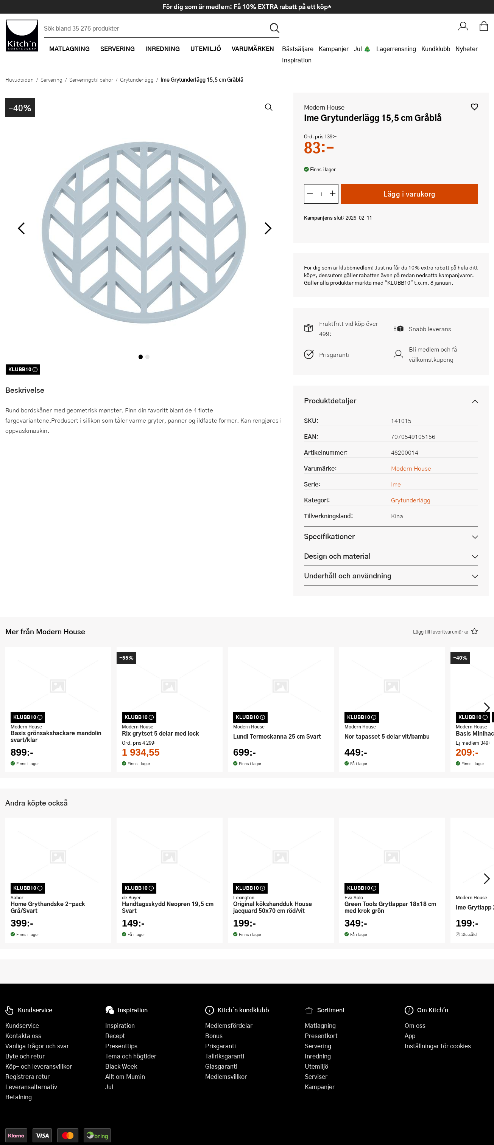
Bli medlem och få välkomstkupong (433, 354)
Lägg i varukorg (409, 193)
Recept (115, 1035)
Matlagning (320, 1025)
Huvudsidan (19, 79)
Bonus (214, 1035)
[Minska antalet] (310, 193)
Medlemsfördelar (228, 1025)
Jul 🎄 (362, 48)
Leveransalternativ (31, 1086)
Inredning (318, 1056)
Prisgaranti (334, 354)
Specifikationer (329, 536)
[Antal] (321, 193)
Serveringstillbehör (91, 79)
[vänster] (21, 228)
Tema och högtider (130, 1056)
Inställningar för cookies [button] (438, 1045)
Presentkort (321, 1035)
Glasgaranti (221, 1066)
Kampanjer (334, 48)
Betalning (18, 1096)
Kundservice (22, 1025)
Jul (109, 1086)
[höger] (267, 228)
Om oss (415, 1025)
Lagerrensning (396, 48)
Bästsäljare (297, 48)
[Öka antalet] (332, 193)
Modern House (324, 107)
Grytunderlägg (137, 79)
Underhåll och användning (347, 575)
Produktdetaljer (330, 400)
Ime (396, 484)
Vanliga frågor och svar (37, 1045)
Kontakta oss (23, 1035)
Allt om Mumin (125, 1076)
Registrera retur (27, 1076)
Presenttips (121, 1045)
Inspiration (297, 60)
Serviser (316, 1076)
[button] (474, 106)
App (410, 1035)
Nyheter (466, 48)
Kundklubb (435, 48)
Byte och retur (25, 1056)
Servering (51, 79)
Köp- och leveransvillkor (38, 1066)
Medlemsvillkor (226, 1076)
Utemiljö (316, 1066)
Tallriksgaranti (224, 1056)
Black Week (121, 1066)
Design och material (337, 555)
